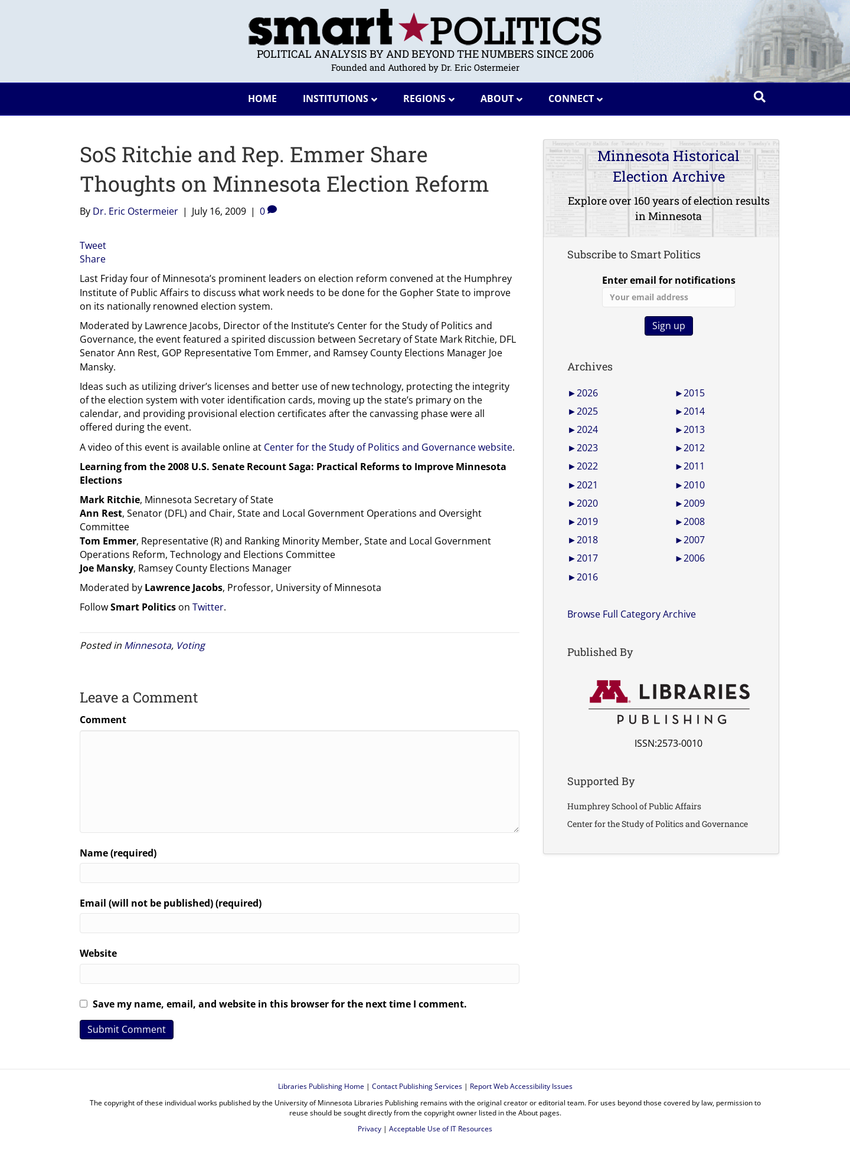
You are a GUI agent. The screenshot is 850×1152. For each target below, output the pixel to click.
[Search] (759, 96)
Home (262, 98)
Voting (190, 645)
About (497, 98)
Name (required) (118, 852)
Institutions (335, 98)
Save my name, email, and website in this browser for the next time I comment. (280, 1003)
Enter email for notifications (668, 290)
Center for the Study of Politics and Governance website (388, 447)
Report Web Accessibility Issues (521, 1086)
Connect (571, 98)
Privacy (369, 1129)
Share (93, 258)
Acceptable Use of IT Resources (440, 1129)
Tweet (93, 245)
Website (98, 953)
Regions (424, 98)
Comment (103, 719)
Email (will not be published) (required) (170, 903)
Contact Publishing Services (417, 1086)
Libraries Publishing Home (321, 1086)
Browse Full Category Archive (631, 614)
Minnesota (147, 645)
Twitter (208, 606)
